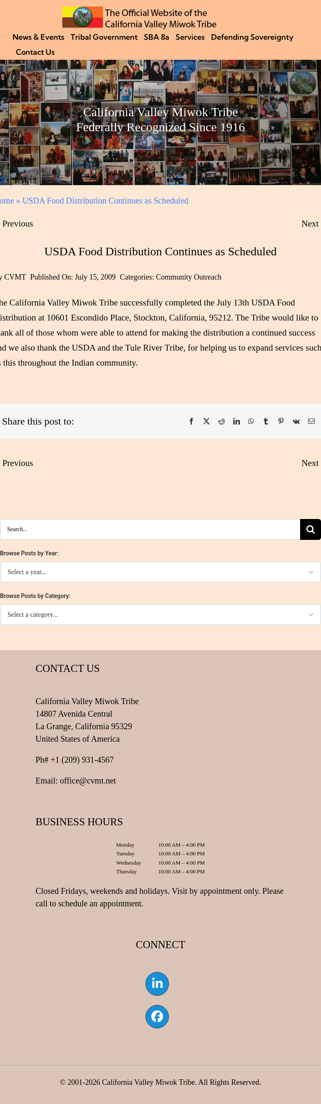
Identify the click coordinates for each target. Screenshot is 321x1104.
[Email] (311, 421)
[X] (206, 421)
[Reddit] (221, 421)
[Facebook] (191, 421)
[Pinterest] (280, 421)
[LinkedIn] (236, 421)
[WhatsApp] (251, 421)
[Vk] (296, 421)
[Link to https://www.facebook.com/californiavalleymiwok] (157, 1016)
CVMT (15, 277)
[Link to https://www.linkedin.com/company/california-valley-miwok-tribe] (157, 983)
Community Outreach (188, 277)
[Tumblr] (265, 421)
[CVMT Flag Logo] (139, 10)
